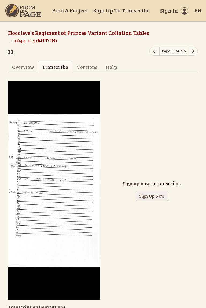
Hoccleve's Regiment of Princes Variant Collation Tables (78, 32)
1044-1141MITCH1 (36, 40)
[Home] (23, 10)
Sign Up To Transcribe (121, 10)
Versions (86, 67)
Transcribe (55, 67)
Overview (23, 67)
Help (111, 67)
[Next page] (193, 51)
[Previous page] (154, 51)
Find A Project (70, 10)
